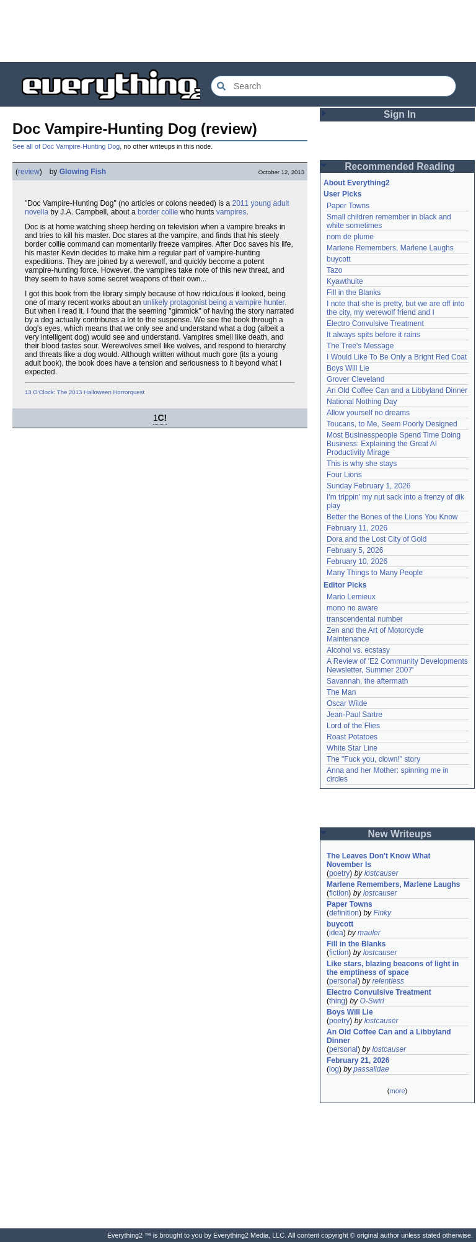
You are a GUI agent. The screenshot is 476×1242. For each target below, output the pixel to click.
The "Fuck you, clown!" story (373, 759)
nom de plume (350, 236)
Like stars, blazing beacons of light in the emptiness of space (393, 968)
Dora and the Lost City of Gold (376, 539)
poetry (339, 873)
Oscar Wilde (347, 703)
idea (336, 932)
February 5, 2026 (355, 550)
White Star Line (352, 748)
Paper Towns (348, 205)
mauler (369, 932)
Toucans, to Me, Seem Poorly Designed (392, 424)
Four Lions (344, 474)
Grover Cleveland (355, 379)
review (29, 171)
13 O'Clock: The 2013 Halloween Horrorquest (84, 392)
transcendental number (365, 619)
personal (343, 981)
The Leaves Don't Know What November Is (379, 860)
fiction (338, 893)
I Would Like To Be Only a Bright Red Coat (397, 357)
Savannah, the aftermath (367, 681)
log (334, 1069)
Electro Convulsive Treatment (375, 323)
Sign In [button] (400, 114)
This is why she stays (362, 463)
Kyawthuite (345, 281)
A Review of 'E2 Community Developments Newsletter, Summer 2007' (397, 665)
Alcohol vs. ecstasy (358, 650)
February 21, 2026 (358, 1060)
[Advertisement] (238, 31)
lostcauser (381, 873)
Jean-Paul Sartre (354, 714)
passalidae (371, 1069)
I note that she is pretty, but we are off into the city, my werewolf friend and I (395, 308)
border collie (158, 212)
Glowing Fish (83, 171)
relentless (387, 981)
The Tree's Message (360, 345)
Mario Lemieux (351, 596)
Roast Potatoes (352, 737)
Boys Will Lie (348, 368)
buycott (339, 259)
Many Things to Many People (375, 572)
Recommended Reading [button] (400, 166)
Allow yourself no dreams (368, 412)
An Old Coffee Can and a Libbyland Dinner (397, 390)
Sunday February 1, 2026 (368, 486)
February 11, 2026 (357, 528)
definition (344, 913)
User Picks (342, 194)
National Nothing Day (362, 401)
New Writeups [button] (400, 834)
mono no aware (352, 608)
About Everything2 (357, 182)
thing (337, 1001)
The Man (341, 692)
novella (36, 212)
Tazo (334, 270)
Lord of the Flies (353, 725)
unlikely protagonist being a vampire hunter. (214, 302)
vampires (231, 212)
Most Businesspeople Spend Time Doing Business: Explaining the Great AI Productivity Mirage (394, 444)
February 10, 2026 (357, 561)
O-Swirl (371, 1001)
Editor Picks (345, 585)
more (397, 1090)
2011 (240, 203)
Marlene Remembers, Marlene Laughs (390, 248)
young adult (270, 203)
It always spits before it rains (373, 334)
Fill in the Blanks (354, 292)
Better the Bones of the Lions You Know (392, 517)
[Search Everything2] (333, 86)
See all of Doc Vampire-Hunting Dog (66, 146)
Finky (382, 913)
